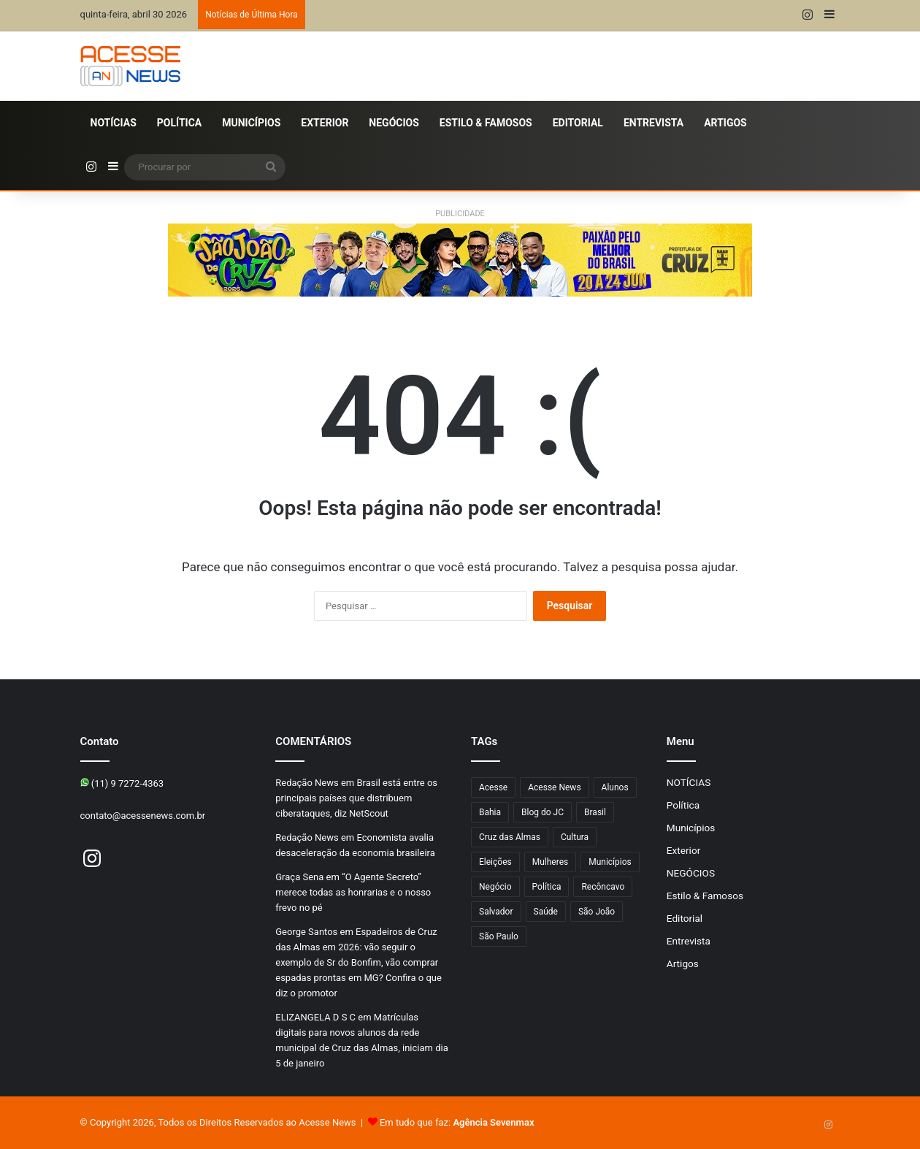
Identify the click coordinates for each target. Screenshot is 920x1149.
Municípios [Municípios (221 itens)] (610, 862)
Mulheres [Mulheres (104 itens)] (550, 862)
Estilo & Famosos (486, 123)
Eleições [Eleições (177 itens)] (495, 862)
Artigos (725, 123)
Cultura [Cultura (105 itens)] (575, 837)
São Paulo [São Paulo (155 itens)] (498, 936)
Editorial (578, 123)
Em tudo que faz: (457, 1122)
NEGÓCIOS (393, 123)
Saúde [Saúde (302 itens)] (546, 911)
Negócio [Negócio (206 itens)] (495, 887)
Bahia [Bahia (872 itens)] (490, 812)
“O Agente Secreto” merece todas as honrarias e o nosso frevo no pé (353, 892)
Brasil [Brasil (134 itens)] (595, 812)
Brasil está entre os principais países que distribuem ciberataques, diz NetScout (356, 798)
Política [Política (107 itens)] (546, 887)
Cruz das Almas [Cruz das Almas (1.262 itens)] (509, 837)
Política (179, 123)
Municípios (251, 123)
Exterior (324, 123)
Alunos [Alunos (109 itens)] (615, 787)
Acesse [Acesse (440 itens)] (493, 787)
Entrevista (653, 123)
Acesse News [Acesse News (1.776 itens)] (554, 787)
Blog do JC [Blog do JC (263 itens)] (542, 812)
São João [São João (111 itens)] (596, 911)
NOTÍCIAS (114, 123)
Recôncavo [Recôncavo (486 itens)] (602, 887)
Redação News (306, 782)
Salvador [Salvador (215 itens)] (496, 911)
